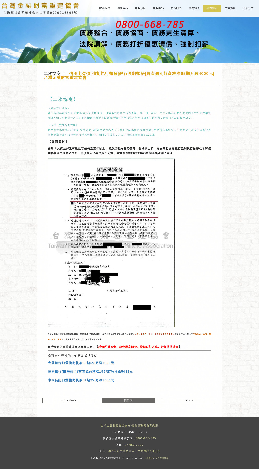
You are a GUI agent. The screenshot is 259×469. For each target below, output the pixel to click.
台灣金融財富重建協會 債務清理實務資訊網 (129, 425)
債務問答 (176, 8)
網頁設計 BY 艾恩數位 (157, 458)
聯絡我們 (104, 8)
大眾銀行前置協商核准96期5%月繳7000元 (81, 363)
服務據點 (158, 8)
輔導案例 (212, 8)
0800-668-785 (146, 438)
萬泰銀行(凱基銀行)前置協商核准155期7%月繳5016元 (90, 371)
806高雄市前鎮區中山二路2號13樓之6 (134, 451)
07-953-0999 (134, 444)
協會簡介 (194, 8)
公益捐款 (230, 8)
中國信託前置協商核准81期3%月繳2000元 (81, 380)
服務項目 (140, 8)
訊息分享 (248, 8)
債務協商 (122, 8)
